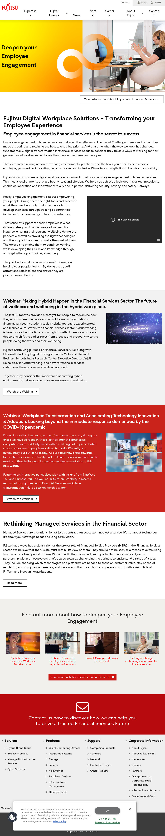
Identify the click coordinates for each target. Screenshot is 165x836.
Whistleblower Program (146, 790)
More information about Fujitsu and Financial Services (124, 98)
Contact (154, 13)
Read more (14, 583)
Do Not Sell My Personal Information (107, 821)
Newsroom (138, 759)
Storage (53, 759)
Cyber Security (16, 769)
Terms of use (8, 808)
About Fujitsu (139, 748)
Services (11, 741)
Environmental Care (143, 796)
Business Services (17, 753)
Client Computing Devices (64, 748)
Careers (109, 13)
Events (92, 13)
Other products (58, 792)
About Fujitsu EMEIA (143, 753)
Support (93, 741)
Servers (53, 765)
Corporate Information (146, 741)
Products (53, 741)
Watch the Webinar (20, 391)
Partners (137, 770)
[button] (142, 3)
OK (107, 810)
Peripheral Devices (60, 776)
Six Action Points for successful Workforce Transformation (23, 661)
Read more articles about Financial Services (82, 677)
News (76, 15)
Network (95, 759)
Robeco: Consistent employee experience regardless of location (62, 661)
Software (95, 753)
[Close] (129, 809)
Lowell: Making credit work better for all (102, 660)
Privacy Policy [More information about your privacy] (59, 821)
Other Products (99, 770)
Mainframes (56, 770)
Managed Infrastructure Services (21, 761)
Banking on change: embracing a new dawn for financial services (141, 661)
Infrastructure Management (57, 784)
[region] (75, 816)
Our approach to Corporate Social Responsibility (142, 780)
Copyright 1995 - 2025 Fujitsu (82, 831)
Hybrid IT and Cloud (19, 748)
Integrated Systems (60, 753)
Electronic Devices (101, 765)
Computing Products (102, 748)
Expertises (30, 13)
